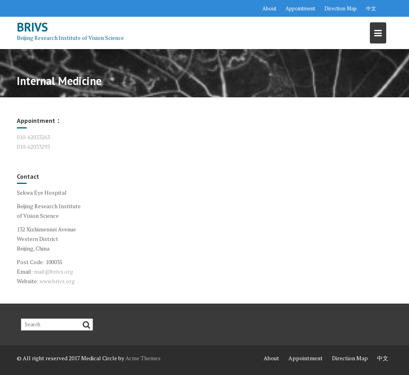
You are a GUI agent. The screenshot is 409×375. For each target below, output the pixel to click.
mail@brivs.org (53, 271)
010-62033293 (33, 146)
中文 (371, 8)
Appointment (300, 8)
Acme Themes (143, 358)
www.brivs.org (57, 281)
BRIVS (32, 27)
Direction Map (340, 8)
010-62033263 (33, 137)
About (269, 8)
